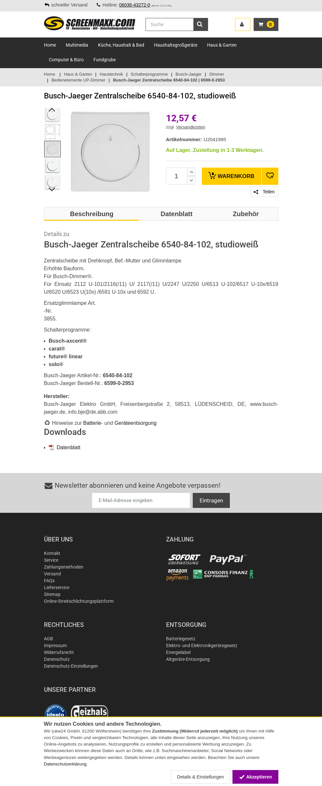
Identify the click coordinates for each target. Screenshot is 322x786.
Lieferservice (56, 587)
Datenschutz (57, 659)
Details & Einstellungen (200, 776)
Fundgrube (104, 59)
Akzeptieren (255, 777)
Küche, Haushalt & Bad (121, 45)
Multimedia (77, 45)
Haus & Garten (222, 45)
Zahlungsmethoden (63, 567)
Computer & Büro (66, 59)
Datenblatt (64, 447)
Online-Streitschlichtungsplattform (79, 601)
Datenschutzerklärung (65, 764)
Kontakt (52, 553)
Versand (52, 573)
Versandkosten (190, 127)
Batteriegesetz (180, 638)
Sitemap (52, 594)
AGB (48, 638)
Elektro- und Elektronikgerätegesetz (201, 645)
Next (52, 189)
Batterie (92, 423)
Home (50, 45)
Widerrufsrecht (59, 652)
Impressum (55, 645)
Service (51, 560)
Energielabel (178, 652)
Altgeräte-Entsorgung (188, 659)
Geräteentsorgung (136, 423)
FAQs (49, 580)
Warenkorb (231, 175)
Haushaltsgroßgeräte (175, 45)
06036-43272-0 (134, 4)
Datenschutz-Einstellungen (71, 666)
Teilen (264, 191)
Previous (52, 109)
